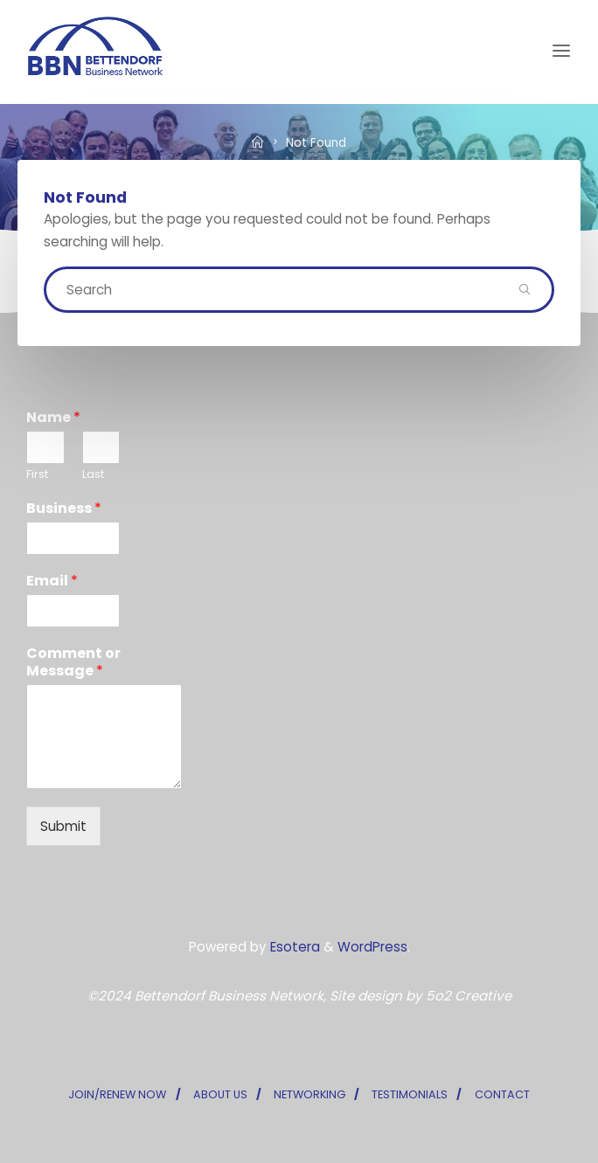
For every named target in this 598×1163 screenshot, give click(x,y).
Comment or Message (73, 663)
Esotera (293, 947)
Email (52, 581)
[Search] (524, 290)
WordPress (372, 947)
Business (63, 509)
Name (53, 418)
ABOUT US (220, 1094)
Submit (63, 826)
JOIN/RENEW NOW (117, 1094)
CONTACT (502, 1094)
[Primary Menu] (561, 51)
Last (93, 474)
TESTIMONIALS (410, 1094)
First (37, 474)
